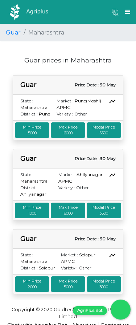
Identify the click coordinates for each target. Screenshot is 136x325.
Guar (13, 32)
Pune (44, 114)
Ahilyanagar (33, 194)
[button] (115, 12)
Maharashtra (34, 107)
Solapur (47, 268)
